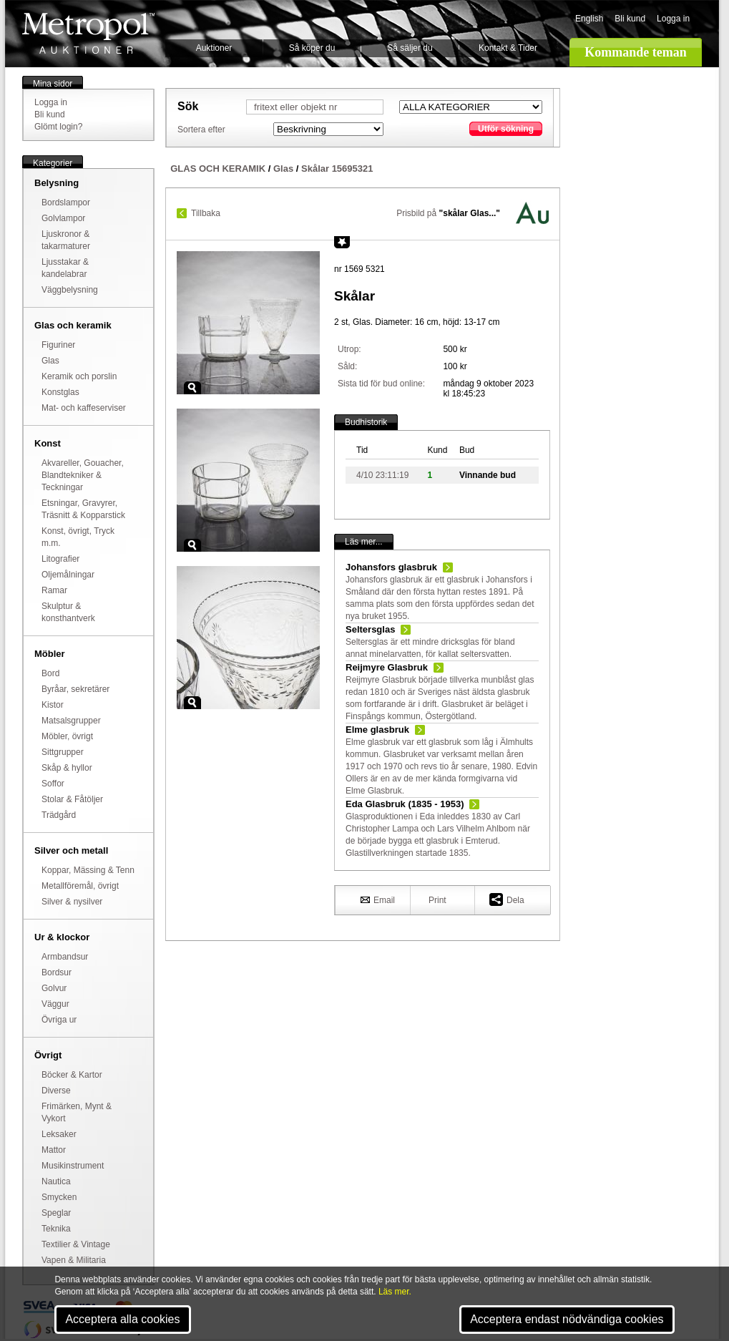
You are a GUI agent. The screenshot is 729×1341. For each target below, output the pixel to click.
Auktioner (214, 48)
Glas (50, 361)
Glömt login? (58, 127)
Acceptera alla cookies (122, 1319)
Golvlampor (63, 218)
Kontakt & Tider (508, 48)
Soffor (52, 784)
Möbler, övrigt (67, 736)
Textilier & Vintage (75, 1244)
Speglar (56, 1213)
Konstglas (60, 392)
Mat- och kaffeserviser (83, 408)
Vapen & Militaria (73, 1260)
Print (437, 900)
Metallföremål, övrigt (80, 886)
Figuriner (58, 345)
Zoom (192, 387)
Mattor (53, 1150)
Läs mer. (394, 1292)
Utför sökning (506, 129)
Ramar (54, 590)
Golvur (54, 988)
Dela (506, 899)
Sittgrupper (62, 752)
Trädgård (58, 815)
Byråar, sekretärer (75, 689)
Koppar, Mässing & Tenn (87, 870)
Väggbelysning (69, 290)
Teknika (56, 1229)
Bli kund (630, 19)
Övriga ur (59, 1020)
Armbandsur (64, 957)
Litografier (60, 559)
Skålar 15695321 (337, 168)
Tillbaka (205, 213)
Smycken (59, 1197)
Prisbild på (448, 213)
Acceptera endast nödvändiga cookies (566, 1319)
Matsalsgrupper (71, 721)
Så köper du (312, 48)
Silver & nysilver (71, 902)
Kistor (52, 705)
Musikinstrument (72, 1166)
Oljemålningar (67, 575)
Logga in (673, 19)
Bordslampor (65, 203)
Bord (50, 673)
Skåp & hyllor (66, 768)
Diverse (56, 1091)
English (589, 19)
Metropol (88, 33)
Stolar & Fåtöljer (72, 799)
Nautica (56, 1181)
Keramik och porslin (79, 376)
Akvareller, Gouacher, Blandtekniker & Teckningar (82, 475)
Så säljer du (409, 48)
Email (378, 899)
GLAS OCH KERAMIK (217, 168)
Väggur (55, 1004)
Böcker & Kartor (71, 1075)
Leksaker (59, 1134)
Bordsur (56, 972)
